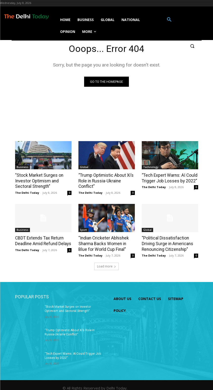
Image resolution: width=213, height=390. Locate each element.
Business (22, 167)
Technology (150, 167)
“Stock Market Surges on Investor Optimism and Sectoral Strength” (38, 181)
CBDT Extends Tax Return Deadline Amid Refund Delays (42, 240)
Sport (83, 229)
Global (84, 167)
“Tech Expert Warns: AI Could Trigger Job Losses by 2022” (168, 178)
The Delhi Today (27, 192)
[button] (169, 20)
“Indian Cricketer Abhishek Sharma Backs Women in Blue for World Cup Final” (105, 243)
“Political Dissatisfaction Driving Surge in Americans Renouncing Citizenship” (167, 243)
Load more (106, 265)
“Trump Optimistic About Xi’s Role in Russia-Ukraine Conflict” (105, 181)
